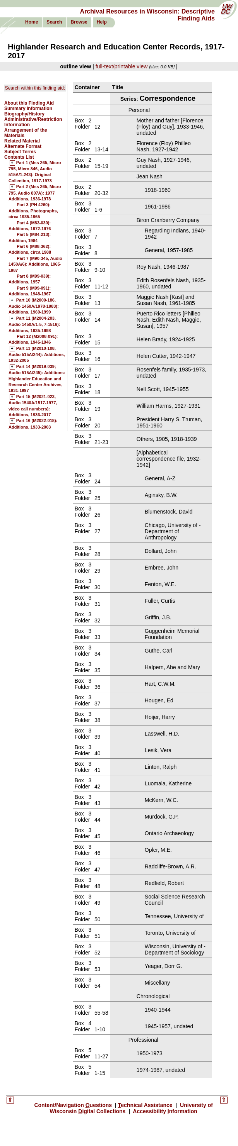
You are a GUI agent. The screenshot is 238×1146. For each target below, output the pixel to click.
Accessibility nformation (164, 1111)
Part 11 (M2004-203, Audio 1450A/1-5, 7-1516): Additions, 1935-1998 (34, 324)
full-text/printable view (122, 66)
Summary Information (28, 108)
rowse (78, 22)
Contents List (19, 157)
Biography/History (24, 114)
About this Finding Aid (29, 103)
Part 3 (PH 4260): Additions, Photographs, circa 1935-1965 (33, 210)
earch (54, 22)
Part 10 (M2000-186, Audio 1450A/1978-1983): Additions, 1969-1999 (34, 306)
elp (102, 22)
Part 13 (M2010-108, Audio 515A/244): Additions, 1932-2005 (37, 354)
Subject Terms (20, 151)
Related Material (22, 141)
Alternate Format (22, 146)
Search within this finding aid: (35, 88)
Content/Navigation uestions (73, 1105)
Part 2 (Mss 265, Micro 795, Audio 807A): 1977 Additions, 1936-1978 (35, 193)
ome (31, 22)
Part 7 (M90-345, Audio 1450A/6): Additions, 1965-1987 (35, 264)
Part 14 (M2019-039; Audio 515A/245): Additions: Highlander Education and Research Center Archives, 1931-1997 (37, 378)
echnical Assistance (146, 1105)
